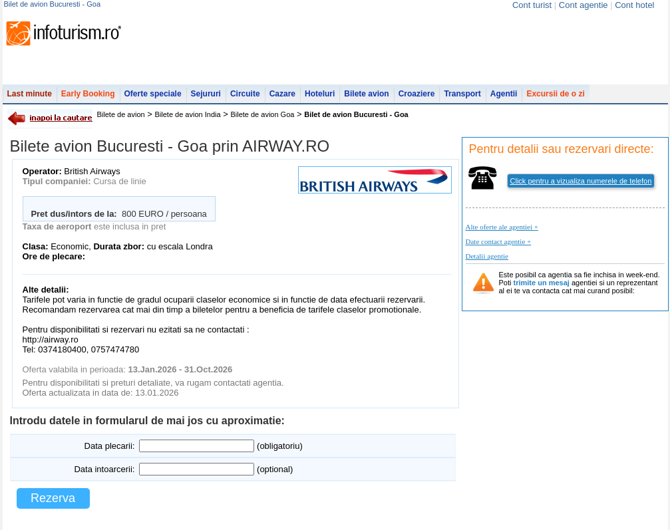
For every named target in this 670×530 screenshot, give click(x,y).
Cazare (282, 93)
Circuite (245, 93)
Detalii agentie (487, 256)
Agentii (504, 93)
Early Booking (88, 93)
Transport (462, 93)
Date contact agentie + (499, 241)
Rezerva (53, 498)
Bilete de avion (121, 114)
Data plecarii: (109, 446)
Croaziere (417, 93)
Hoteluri (320, 93)
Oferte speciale (153, 93)
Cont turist (532, 5)
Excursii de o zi (555, 93)
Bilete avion (366, 93)
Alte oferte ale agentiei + (502, 227)
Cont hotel (634, 5)
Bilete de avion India (188, 114)
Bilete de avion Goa (262, 114)
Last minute (29, 93)
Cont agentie (583, 5)
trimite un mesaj (542, 283)
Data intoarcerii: (104, 469)
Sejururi (206, 93)
